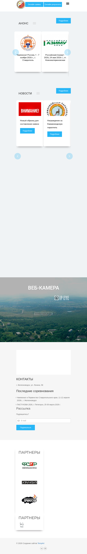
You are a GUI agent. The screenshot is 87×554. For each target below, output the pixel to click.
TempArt (41, 543)
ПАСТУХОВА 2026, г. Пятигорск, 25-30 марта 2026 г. (39, 405)
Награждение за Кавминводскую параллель (55, 124)
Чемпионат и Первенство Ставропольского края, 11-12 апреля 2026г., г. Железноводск (43, 399)
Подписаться (25, 427)
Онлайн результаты (53, 4)
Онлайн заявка (34, 4)
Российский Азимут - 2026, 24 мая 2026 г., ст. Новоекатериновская (55, 57)
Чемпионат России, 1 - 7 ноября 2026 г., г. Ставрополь (28, 57)
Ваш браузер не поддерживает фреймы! (43, 313)
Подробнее (63, 21)
